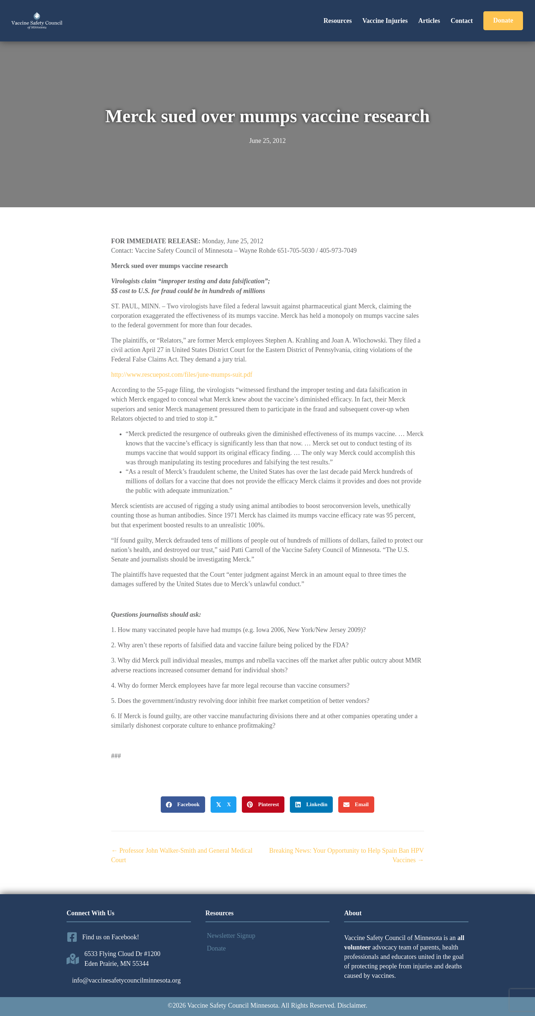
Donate (216, 948)
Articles (429, 20)
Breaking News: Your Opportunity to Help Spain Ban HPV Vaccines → (346, 855)
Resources (337, 20)
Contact (462, 20)
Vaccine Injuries (385, 20)
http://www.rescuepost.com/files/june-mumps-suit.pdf (181, 374)
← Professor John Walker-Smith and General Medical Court (182, 855)
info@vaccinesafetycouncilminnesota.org (126, 980)
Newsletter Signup (231, 935)
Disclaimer (351, 1005)
